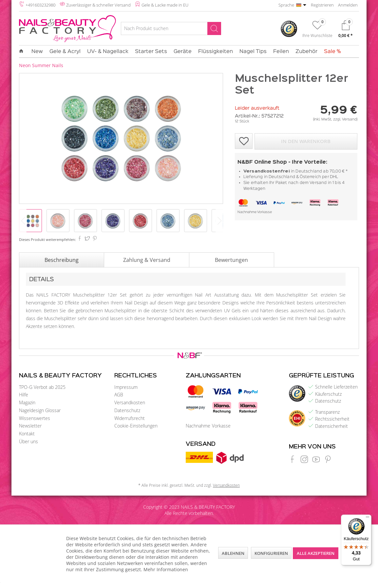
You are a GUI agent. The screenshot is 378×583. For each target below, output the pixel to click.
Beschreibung (62, 260)
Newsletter (30, 426)
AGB (118, 395)
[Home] (23, 51)
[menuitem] (171, 29)
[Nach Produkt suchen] (171, 28)
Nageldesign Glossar (40, 410)
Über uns (28, 441)
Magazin (27, 402)
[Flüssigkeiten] (215, 51)
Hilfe (23, 395)
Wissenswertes (34, 418)
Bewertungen (231, 260)
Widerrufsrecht (129, 418)
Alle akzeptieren (315, 553)
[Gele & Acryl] (65, 51)
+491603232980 (40, 5)
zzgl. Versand (345, 119)
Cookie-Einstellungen (136, 426)
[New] (37, 51)
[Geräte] (182, 51)
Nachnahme (246, 212)
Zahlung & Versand (146, 260)
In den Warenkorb (306, 141)
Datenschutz (127, 410)
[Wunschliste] (317, 30)
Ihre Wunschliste (317, 35)
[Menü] (367, 518)
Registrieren (322, 5)
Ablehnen (233, 553)
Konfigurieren (271, 553)
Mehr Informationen (165, 569)
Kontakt (27, 433)
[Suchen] (214, 28)
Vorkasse (264, 212)
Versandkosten (129, 402)
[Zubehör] (306, 51)
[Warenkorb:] (345, 30)
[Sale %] (331, 51)
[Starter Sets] (151, 51)
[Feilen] (281, 51)
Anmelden (348, 5)
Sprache (286, 5)
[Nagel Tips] (253, 51)
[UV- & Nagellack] (108, 51)
